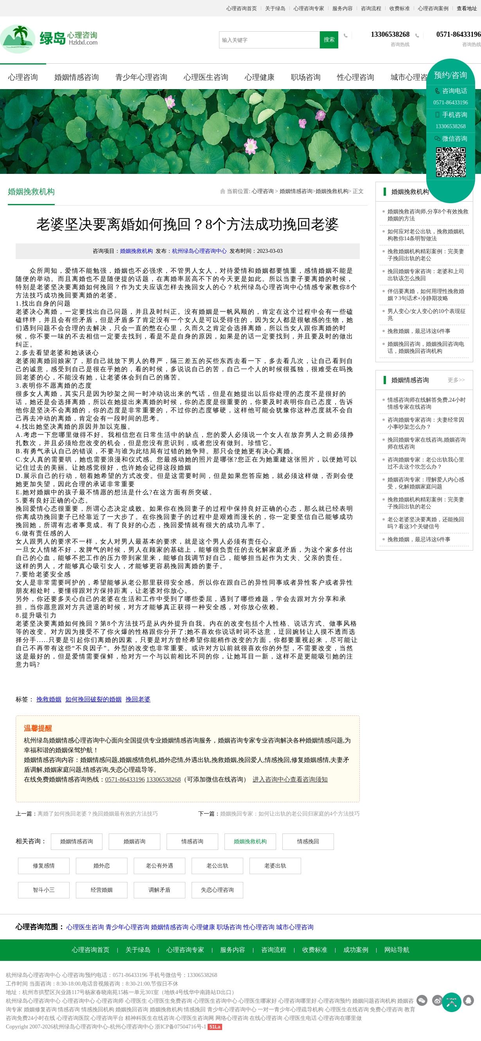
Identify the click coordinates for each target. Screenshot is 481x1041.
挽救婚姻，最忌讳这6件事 (419, 331)
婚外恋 (101, 866)
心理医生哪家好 (258, 1001)
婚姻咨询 (134, 841)
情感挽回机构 (97, 1009)
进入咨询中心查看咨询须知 (290, 779)
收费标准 (399, 8)
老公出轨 (217, 866)
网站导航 (396, 949)
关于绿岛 (275, 8)
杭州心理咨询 (126, 1027)
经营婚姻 (102, 890)
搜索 (329, 40)
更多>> (456, 380)
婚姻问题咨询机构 (374, 1001)
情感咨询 (192, 841)
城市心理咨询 (413, 77)
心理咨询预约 (334, 1001)
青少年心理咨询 (141, 77)
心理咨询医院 (73, 1018)
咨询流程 (371, 8)
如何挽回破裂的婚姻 (93, 699)
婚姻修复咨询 (40, 1009)
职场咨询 (306, 77)
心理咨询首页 (241, 8)
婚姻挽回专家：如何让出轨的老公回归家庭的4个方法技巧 (290, 814)
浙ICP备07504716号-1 (180, 1027)
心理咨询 (23, 77)
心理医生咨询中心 (215, 1001)
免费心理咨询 (386, 1009)
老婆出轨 (275, 866)
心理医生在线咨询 (347, 1009)
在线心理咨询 (265, 1018)
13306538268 (163, 779)
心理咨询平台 (107, 1018)
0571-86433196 (125, 779)
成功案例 (355, 949)
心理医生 (136, 1001)
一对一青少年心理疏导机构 (290, 1009)
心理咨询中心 (78, 1001)
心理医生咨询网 (195, 1018)
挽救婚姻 (48, 699)
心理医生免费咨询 (170, 1001)
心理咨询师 (110, 1001)
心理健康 (260, 77)
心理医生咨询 (206, 77)
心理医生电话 (300, 1018)
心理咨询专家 (309, 8)
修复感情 (44, 866)
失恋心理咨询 (217, 890)
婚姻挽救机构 (332, 191)
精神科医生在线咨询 (149, 1018)
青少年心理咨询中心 (232, 1009)
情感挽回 (308, 841)
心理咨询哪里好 (297, 1001)
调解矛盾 (160, 890)
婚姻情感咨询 (76, 77)
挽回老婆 (138, 699)
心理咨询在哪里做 (340, 1018)
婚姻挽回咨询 (131, 1009)
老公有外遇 (159, 866)
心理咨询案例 (433, 8)
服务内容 (342, 8)
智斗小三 (44, 890)
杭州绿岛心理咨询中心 (199, 251)
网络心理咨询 (231, 1018)
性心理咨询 (355, 77)
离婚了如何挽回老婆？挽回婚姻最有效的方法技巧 (98, 814)
